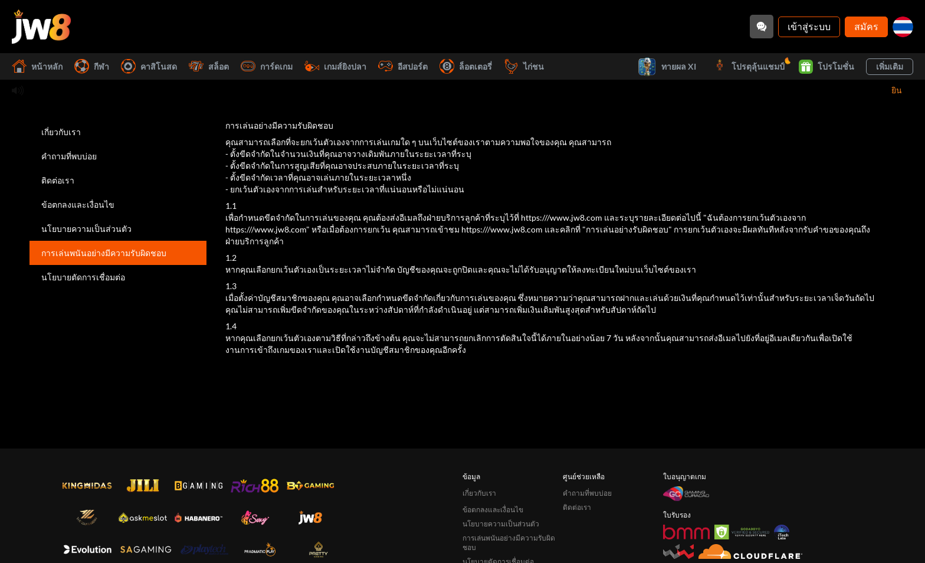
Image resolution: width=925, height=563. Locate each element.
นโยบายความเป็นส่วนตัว (86, 229)
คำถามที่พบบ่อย (69, 156)
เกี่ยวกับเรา (61, 132)
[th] (903, 27)
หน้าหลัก (37, 66)
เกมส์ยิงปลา (335, 66)
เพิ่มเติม (889, 66)
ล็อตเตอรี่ (465, 66)
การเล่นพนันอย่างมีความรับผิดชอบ (103, 253)
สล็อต (209, 66)
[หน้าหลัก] (41, 26)
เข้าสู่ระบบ (809, 26)
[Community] (761, 26)
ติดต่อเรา (57, 180)
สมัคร (866, 26)
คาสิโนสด (149, 66)
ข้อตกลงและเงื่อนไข (77, 204)
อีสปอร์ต (403, 66)
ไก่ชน (524, 66)
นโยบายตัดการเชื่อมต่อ (83, 277)
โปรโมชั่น (826, 67)
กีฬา (91, 66)
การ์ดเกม (267, 66)
